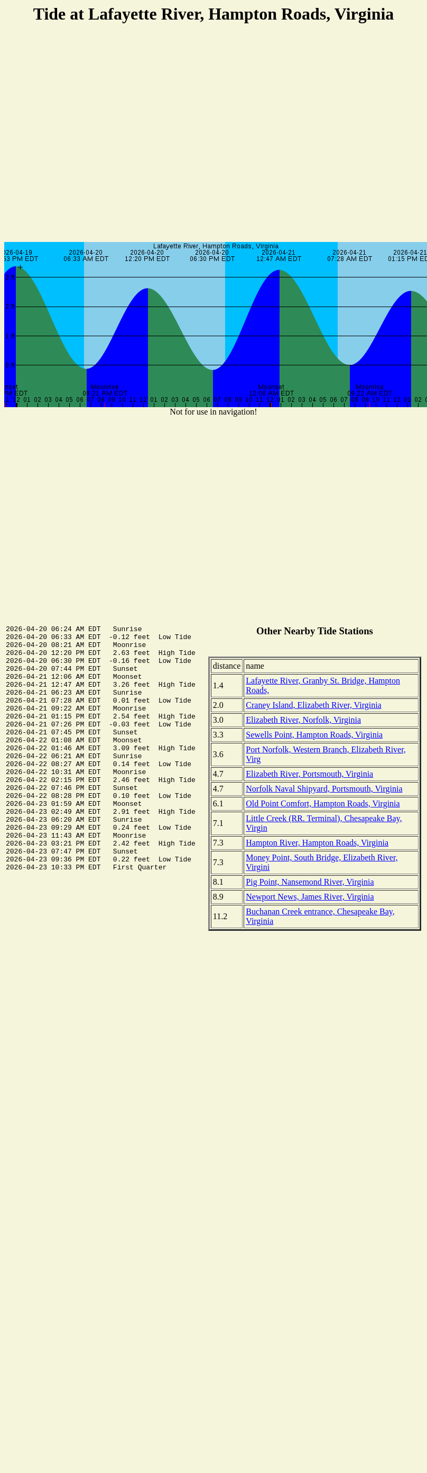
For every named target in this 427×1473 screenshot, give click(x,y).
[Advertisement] (212, 134)
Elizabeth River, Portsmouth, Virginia (309, 773)
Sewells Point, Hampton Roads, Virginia (314, 734)
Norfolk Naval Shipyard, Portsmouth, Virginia (324, 788)
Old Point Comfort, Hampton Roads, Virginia (323, 803)
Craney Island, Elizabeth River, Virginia (313, 704)
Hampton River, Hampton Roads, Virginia (317, 842)
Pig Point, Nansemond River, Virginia (310, 881)
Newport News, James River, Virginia (310, 896)
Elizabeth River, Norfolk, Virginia (303, 719)
